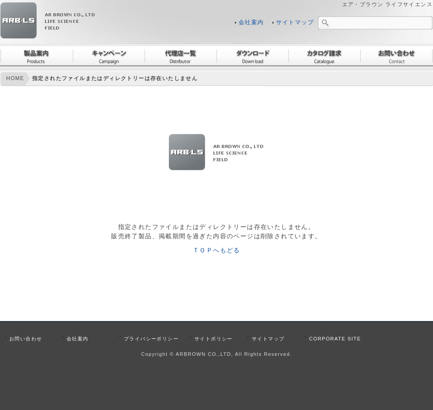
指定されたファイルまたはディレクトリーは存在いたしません (115, 78)
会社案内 (251, 22)
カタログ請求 (324, 55)
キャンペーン (109, 55)
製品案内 (36, 55)
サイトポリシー (213, 338)
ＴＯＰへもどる (216, 250)
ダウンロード (252, 55)
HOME (15, 78)
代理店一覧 (180, 55)
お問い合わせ (396, 55)
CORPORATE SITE (335, 338)
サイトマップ (295, 22)
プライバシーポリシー (151, 338)
